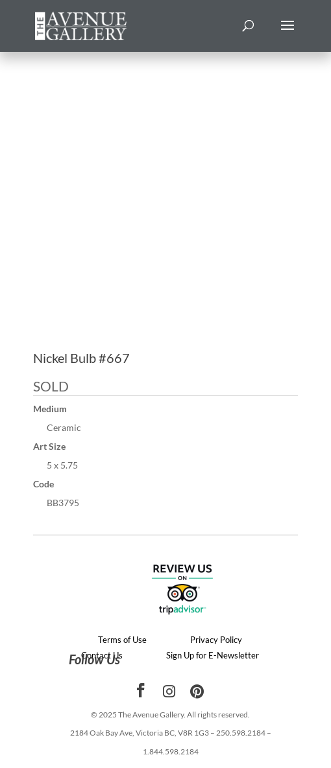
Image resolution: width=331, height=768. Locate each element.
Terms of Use (122, 639)
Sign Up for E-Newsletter (212, 655)
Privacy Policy (216, 639)
